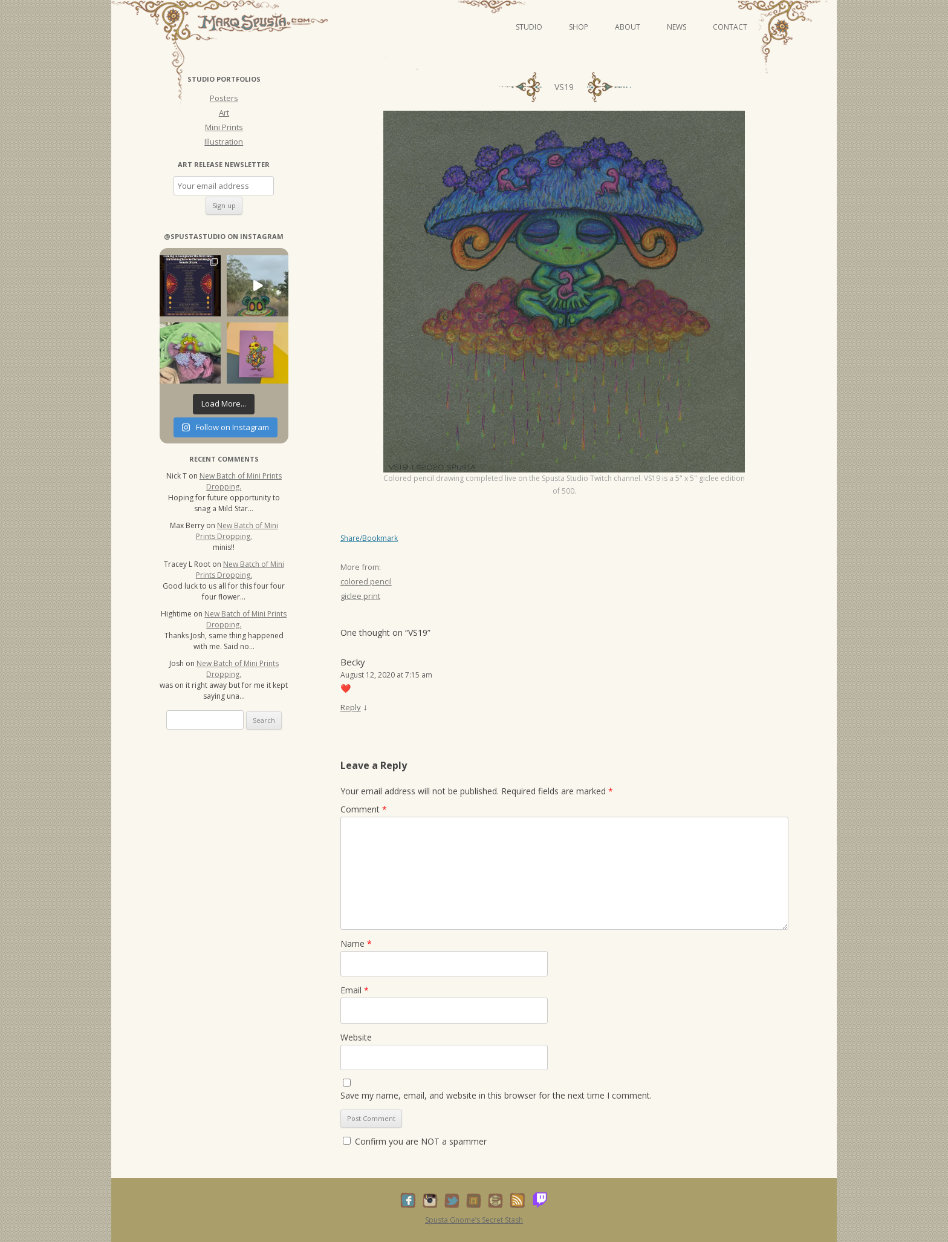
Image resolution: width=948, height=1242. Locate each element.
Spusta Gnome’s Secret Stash (474, 1220)
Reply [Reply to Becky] (350, 707)
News (676, 27)
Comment (363, 809)
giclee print (360, 595)
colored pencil (366, 581)
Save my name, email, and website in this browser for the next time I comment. (496, 1095)
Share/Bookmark (369, 538)
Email (354, 990)
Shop (578, 27)
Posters (224, 98)
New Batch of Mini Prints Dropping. (241, 481)
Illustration (223, 141)
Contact (730, 27)
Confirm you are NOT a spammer (415, 1141)
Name (356, 943)
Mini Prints (224, 127)
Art (224, 112)
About (627, 27)
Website (356, 1037)
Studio (529, 27)
